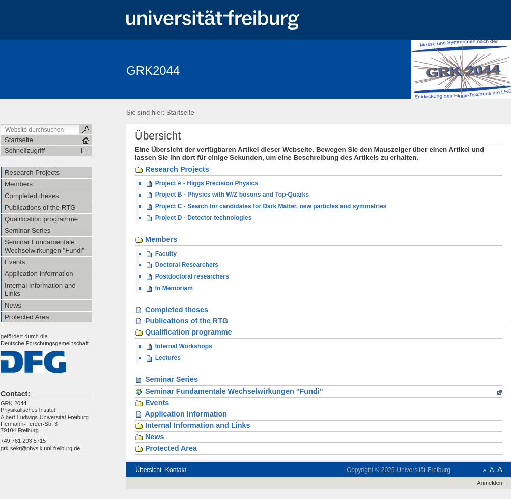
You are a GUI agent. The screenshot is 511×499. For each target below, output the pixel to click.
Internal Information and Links (192, 426)
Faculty (160, 254)
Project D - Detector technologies (198, 218)
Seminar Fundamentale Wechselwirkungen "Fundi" (229, 391)
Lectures (162, 358)
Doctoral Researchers (181, 265)
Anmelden (489, 483)
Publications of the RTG (181, 321)
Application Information (181, 414)
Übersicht (148, 470)
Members (156, 240)
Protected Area (166, 449)
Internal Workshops (178, 347)
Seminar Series (166, 380)
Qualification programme (183, 332)
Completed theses (171, 310)
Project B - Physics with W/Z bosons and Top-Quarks (227, 195)
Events (152, 403)
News (149, 437)
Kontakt (175, 470)
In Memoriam (168, 289)
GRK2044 (153, 70)
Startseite (180, 112)
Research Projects (172, 169)
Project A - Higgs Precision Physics (201, 184)
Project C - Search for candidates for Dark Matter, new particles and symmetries (265, 207)
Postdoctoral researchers (187, 277)
